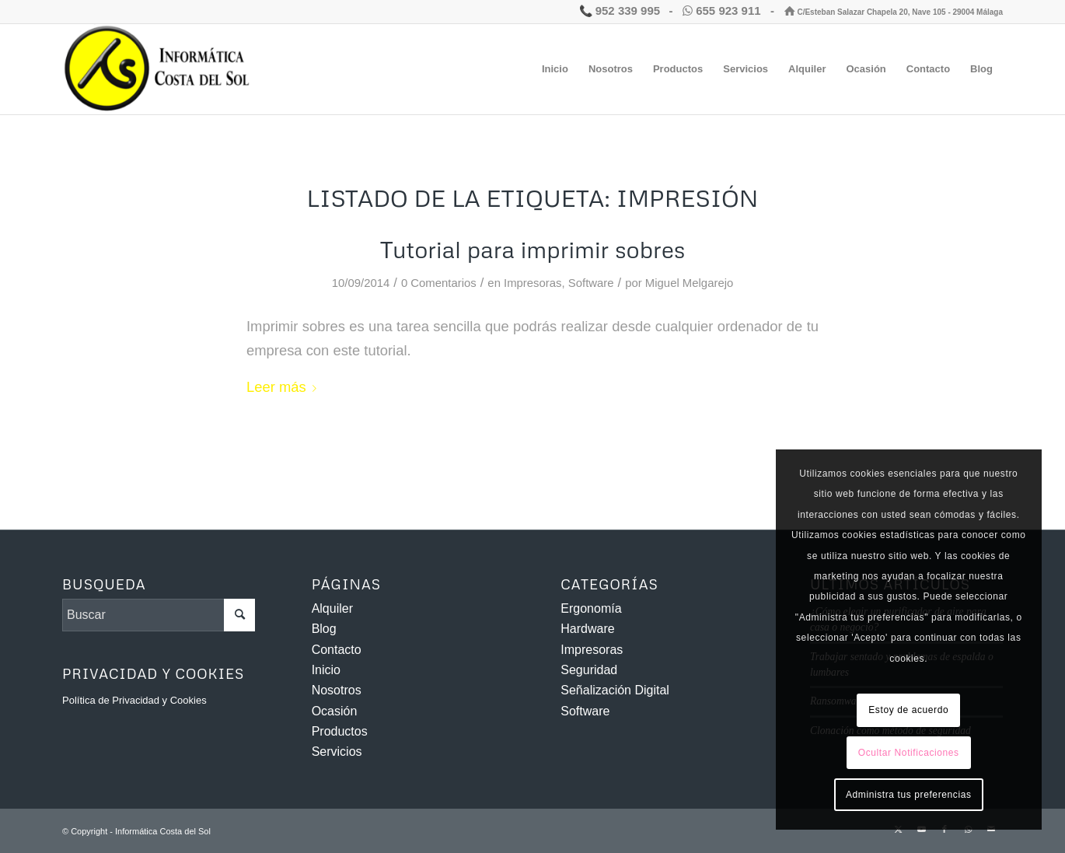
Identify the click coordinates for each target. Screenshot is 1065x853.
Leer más (284, 387)
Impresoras (532, 283)
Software (591, 283)
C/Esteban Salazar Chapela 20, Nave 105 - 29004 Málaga (893, 12)
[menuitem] (555, 69)
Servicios (337, 751)
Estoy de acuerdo (908, 709)
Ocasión (335, 711)
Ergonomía (590, 608)
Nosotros (336, 690)
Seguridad (588, 669)
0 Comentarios (439, 283)
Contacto (336, 649)
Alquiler (332, 608)
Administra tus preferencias (909, 794)
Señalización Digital (614, 690)
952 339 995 (620, 10)
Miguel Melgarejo (689, 283)
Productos (340, 731)
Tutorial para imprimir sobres (532, 249)
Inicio (326, 669)
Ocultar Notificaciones (908, 752)
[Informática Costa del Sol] (160, 69)
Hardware (587, 628)
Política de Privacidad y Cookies (134, 700)
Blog (324, 628)
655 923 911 (723, 10)
